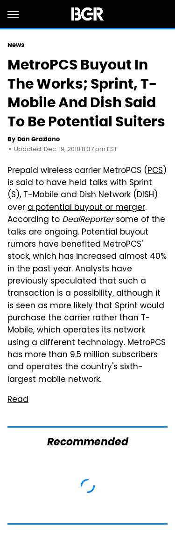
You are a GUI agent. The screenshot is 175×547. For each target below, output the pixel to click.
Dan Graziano (38, 139)
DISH (145, 195)
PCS (155, 171)
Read (17, 400)
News (15, 45)
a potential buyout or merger (86, 208)
